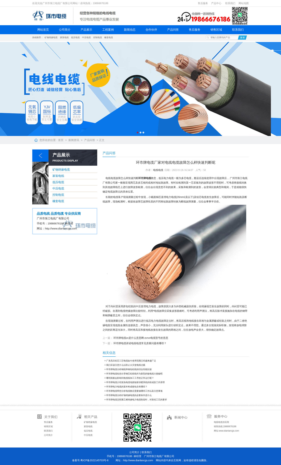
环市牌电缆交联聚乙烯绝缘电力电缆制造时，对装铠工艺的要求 (136, 399)
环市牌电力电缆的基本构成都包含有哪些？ (126, 386)
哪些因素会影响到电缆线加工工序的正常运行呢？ (130, 378)
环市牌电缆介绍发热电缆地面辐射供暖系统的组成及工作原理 (135, 382)
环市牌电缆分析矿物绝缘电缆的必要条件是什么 (129, 395)
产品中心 (216, 3)
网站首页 (43, 29)
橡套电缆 (108, 37)
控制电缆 (97, 37)
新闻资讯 (73, 140)
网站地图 (244, 3)
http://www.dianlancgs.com (61, 228)
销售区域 (216, 29)
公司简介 (65, 29)
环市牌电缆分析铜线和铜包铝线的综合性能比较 (129, 369)
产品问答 (173, 29)
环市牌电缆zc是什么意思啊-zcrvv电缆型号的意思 (140, 337)
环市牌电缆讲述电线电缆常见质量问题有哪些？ (139, 343)
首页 (60, 140)
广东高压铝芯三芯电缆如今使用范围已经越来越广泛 (131, 360)
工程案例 (108, 29)
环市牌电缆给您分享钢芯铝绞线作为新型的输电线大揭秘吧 (134, 373)
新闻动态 (129, 29)
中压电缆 (86, 37)
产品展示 (86, 29)
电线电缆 (158, 170)
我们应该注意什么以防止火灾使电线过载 (125, 365)
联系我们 (230, 3)
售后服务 (203, 3)
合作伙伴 (151, 29)
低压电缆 (75, 37)
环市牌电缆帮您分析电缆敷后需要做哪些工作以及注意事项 (134, 391)
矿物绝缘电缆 (51, 37)
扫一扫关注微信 (137, 427)
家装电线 (64, 37)
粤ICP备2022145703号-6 (94, 460)
